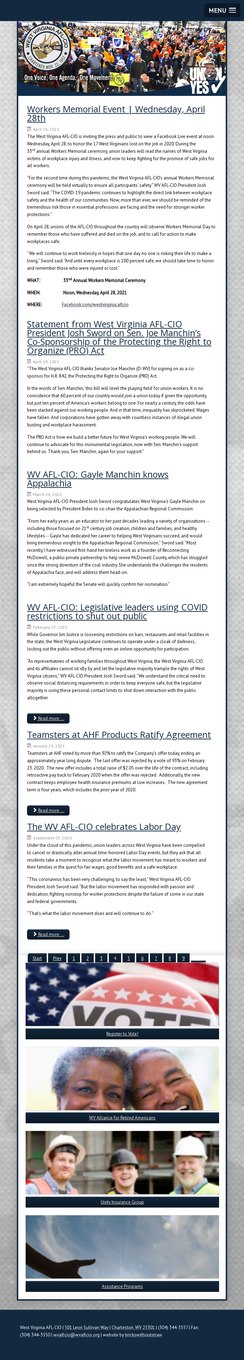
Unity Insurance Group (122, 1202)
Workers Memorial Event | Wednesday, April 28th (116, 113)
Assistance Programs (122, 1286)
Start (37, 958)
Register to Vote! (122, 1034)
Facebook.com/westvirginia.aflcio (95, 305)
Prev (57, 958)
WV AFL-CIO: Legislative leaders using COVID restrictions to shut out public (117, 611)
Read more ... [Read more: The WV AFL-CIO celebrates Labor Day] (48, 934)
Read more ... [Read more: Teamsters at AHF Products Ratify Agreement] (48, 810)
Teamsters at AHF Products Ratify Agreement (119, 734)
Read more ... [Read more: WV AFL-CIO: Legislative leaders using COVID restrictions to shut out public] (48, 718)
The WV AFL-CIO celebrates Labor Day (104, 826)
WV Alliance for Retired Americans (122, 1118)
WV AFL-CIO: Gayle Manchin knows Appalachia (98, 478)
